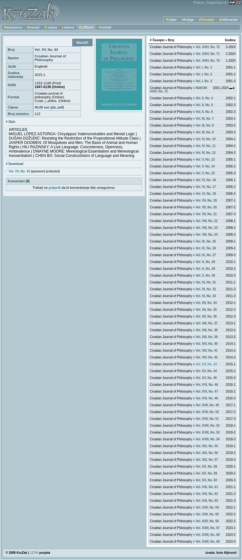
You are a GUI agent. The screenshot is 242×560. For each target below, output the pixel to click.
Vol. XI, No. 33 (205, 296)
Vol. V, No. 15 (205, 173)
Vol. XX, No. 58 (206, 466)
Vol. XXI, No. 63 (206, 500)
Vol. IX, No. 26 (205, 248)
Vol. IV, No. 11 (205, 146)
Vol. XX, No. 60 (206, 480)
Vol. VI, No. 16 (205, 180)
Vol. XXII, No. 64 (207, 507)
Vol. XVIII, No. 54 (207, 439)
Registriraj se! (217, 2)
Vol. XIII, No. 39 (206, 337)
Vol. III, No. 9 (204, 132)
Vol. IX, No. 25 (205, 241)
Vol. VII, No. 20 (206, 207)
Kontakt (105, 27)
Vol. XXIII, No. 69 (207, 541)
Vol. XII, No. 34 (206, 302)
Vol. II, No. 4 (204, 98)
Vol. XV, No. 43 (19, 171)
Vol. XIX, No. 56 (206, 453)
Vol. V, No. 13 (205, 159)
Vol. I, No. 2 (203, 74)
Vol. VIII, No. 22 (206, 221)
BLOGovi (86, 27)
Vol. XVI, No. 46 (206, 384)
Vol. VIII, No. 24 (206, 234)
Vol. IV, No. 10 (205, 139)
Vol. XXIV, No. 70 (207, 60)
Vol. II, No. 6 (204, 111)
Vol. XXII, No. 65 (207, 514)
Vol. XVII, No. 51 (207, 418)
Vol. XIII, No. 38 (206, 330)
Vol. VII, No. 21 (206, 214)
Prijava (198, 2)
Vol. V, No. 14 (205, 166)
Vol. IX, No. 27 (205, 255)
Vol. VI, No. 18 (205, 193)
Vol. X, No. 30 (205, 275)
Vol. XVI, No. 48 (206, 398)
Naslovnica (13, 27)
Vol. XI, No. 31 (205, 282)
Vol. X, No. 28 (205, 262)
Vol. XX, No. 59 (206, 473)
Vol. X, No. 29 (205, 268)
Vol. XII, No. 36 (206, 316)
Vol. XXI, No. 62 (206, 494)
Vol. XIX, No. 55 (206, 446)
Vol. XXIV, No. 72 (207, 47)
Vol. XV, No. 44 (206, 371)
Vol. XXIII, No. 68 (207, 534)
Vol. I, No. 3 (203, 81)
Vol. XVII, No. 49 (207, 405)
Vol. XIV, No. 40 (206, 343)
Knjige (171, 19)
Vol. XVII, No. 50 (207, 412)
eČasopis (206, 19)
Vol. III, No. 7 (204, 118)
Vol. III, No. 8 (204, 125)
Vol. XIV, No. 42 (206, 357)
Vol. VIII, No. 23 (206, 227)
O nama (50, 27)
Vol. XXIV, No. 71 (207, 54)
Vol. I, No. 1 (203, 67)
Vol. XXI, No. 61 (206, 487)
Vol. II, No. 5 (204, 105)
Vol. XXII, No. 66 (207, 521)
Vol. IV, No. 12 (205, 152)
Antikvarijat (228, 19)
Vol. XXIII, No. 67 (207, 528)
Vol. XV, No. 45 (206, 378)
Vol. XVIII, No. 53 (207, 432)
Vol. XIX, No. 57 (206, 459)
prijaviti (55, 187)
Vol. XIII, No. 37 (206, 323)
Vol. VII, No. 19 (206, 200)
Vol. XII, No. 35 (206, 309)
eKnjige (188, 19)
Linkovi (68, 27)
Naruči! (82, 42)
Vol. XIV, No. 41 (206, 350)
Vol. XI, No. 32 (205, 289)
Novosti (33, 27)
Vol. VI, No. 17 (205, 187)
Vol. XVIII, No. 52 (207, 425)
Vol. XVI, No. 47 (206, 391)
